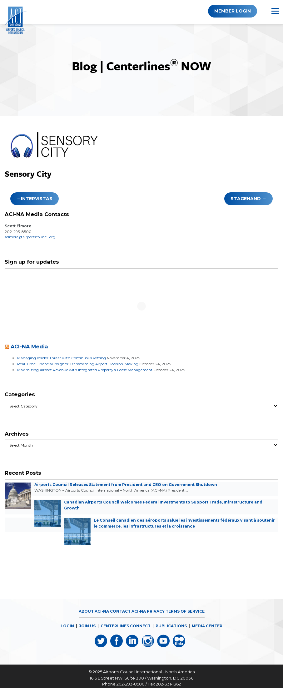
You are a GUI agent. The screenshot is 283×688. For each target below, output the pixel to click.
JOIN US (87, 623)
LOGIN (67, 623)
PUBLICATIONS (171, 623)
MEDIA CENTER (207, 623)
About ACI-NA (94, 608)
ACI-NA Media (30, 346)
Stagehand (246, 198)
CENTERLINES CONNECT (126, 623)
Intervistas (36, 198)
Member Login (232, 11)
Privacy (156, 608)
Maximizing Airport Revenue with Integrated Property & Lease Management (85, 369)
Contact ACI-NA (128, 608)
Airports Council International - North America (149, 668)
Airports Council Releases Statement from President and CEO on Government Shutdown (127, 483)
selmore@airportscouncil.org (31, 237)
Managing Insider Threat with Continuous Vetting (62, 357)
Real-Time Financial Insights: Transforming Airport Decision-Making (78, 363)
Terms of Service (185, 608)
